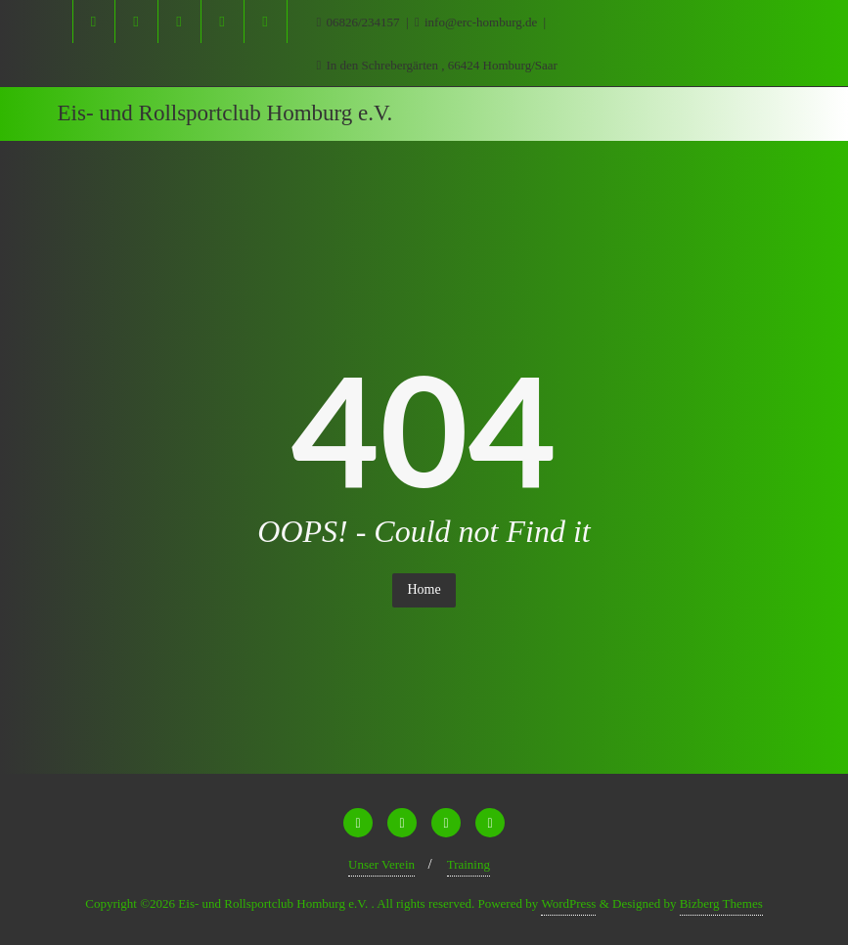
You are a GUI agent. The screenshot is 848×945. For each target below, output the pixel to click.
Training (468, 864)
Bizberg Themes (721, 903)
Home (423, 589)
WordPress (568, 903)
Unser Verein (381, 864)
